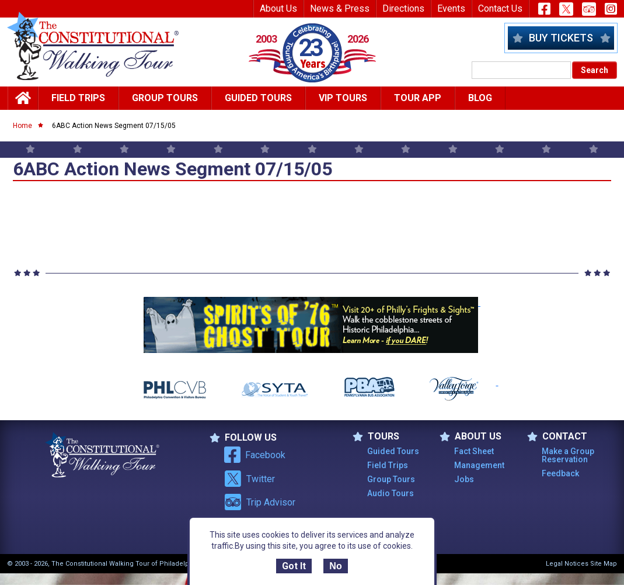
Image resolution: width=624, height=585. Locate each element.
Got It (294, 566)
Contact (557, 436)
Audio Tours (390, 493)
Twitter (249, 478)
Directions (403, 8)
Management (479, 465)
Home (22, 126)
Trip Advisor (259, 502)
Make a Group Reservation (568, 455)
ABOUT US (470, 436)
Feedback (560, 473)
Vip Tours (343, 97)
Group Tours (165, 97)
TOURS (376, 436)
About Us (278, 8)
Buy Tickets (561, 38)
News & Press (339, 8)
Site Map (603, 563)
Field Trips (78, 97)
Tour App (417, 97)
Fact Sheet (474, 451)
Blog (480, 97)
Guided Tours (258, 97)
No (335, 566)
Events (451, 8)
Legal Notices (567, 563)
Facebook (254, 454)
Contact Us (500, 8)
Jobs (464, 479)
